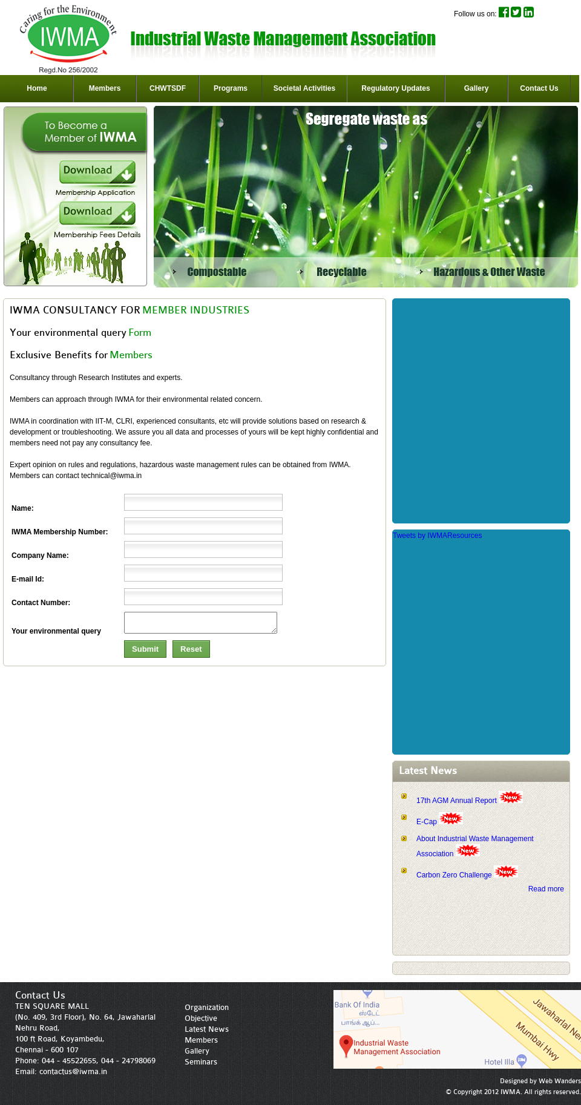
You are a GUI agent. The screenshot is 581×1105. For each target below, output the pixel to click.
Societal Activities (304, 88)
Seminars (201, 1061)
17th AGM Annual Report (456, 800)
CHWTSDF (167, 88)
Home (37, 88)
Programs (231, 88)
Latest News (207, 1029)
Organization (207, 1007)
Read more (546, 889)
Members (105, 88)
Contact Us (539, 88)
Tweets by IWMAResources (437, 535)
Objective (201, 1018)
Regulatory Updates (395, 88)
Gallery (476, 88)
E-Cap (427, 822)
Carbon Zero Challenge (455, 875)
